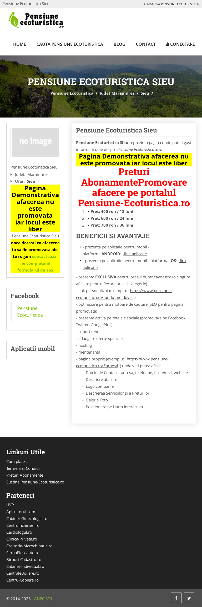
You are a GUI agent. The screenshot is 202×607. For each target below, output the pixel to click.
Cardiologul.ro (19, 532)
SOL (49, 598)
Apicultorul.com (20, 511)
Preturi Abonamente (24, 475)
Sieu (145, 93)
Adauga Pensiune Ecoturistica (171, 4)
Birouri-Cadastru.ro (23, 559)
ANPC (39, 598)
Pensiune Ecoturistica (71, 93)
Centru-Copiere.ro (22, 580)
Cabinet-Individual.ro (25, 566)
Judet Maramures (117, 93)
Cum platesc (17, 461)
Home (19, 44)
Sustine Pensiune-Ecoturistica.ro (35, 481)
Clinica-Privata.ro (21, 539)
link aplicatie (135, 253)
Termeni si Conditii (23, 468)
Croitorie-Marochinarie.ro (29, 545)
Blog (119, 44)
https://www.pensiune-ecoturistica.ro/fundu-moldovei (124, 294)
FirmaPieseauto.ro (22, 552)
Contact (146, 44)
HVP (10, 504)
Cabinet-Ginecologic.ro (26, 518)
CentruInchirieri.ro (22, 525)
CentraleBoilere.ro (22, 573)
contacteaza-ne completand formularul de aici (37, 263)
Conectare (180, 44)
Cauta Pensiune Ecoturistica (70, 44)
